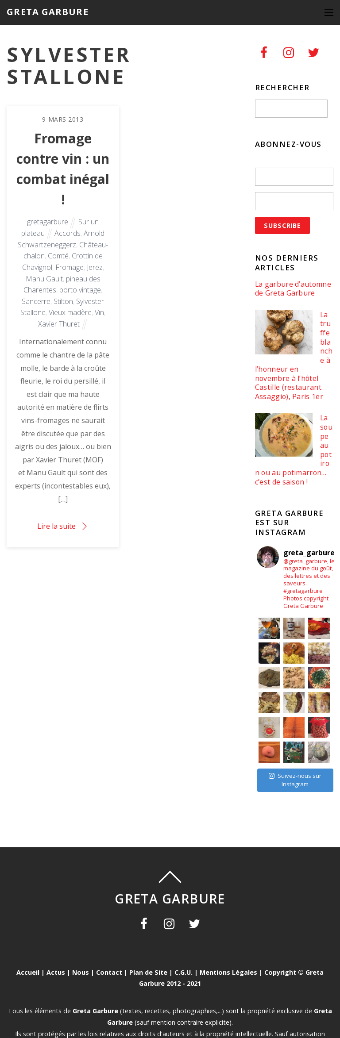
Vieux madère (70, 312)
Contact (109, 972)
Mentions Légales (228, 972)
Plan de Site (148, 972)
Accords (67, 233)
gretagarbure (47, 222)
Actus (55, 972)
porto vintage (80, 290)
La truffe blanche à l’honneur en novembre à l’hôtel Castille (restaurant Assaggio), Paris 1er (293, 355)
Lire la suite (56, 526)
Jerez (95, 267)
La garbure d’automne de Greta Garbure (293, 289)
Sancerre (36, 301)
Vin (99, 312)
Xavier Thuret (59, 324)
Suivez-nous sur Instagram (295, 780)
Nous (80, 972)
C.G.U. (183, 972)
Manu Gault (44, 279)
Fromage (69, 267)
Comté (58, 256)
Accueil (27, 972)
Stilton (63, 301)
